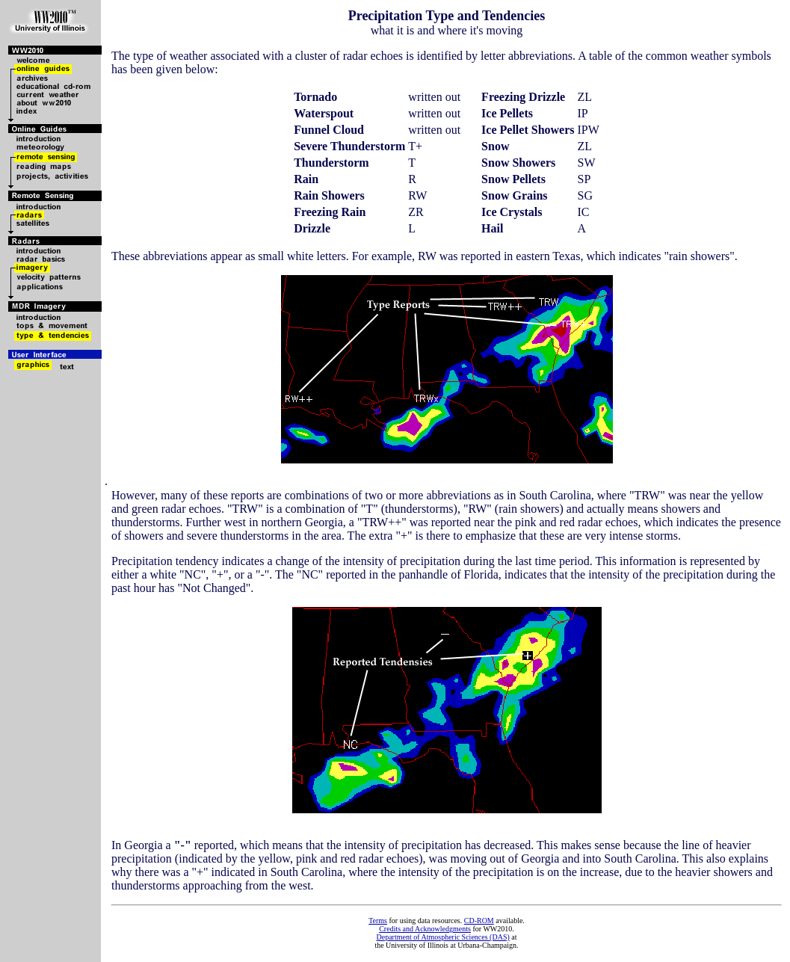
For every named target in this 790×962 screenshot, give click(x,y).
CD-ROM (479, 920)
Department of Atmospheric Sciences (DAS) (442, 937)
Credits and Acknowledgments (425, 929)
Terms (377, 920)
